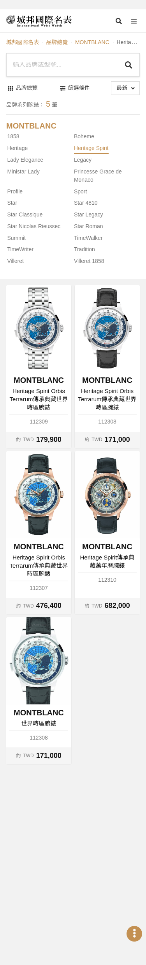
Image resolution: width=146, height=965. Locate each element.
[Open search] (119, 21)
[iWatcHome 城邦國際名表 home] (39, 21)
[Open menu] (134, 21)
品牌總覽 (57, 42)
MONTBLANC (92, 42)
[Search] (128, 65)
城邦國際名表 (22, 42)
